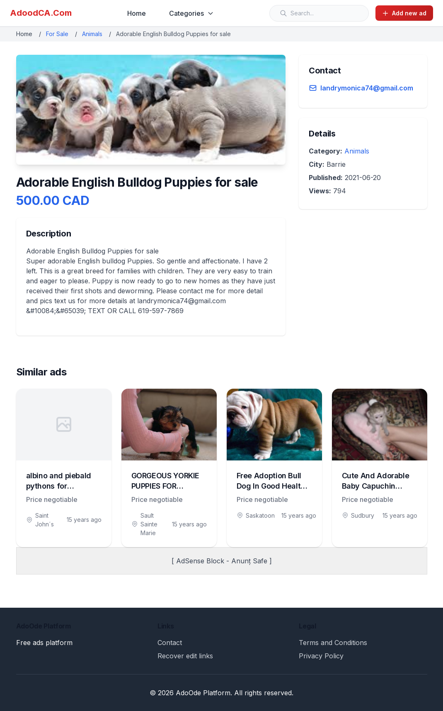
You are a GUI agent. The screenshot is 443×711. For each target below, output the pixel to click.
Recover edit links (185, 656)
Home (136, 13)
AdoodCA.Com (41, 13)
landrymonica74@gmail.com (366, 88)
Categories (191, 13)
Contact (169, 642)
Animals (92, 33)
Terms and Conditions (333, 642)
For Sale (57, 33)
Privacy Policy (321, 656)
